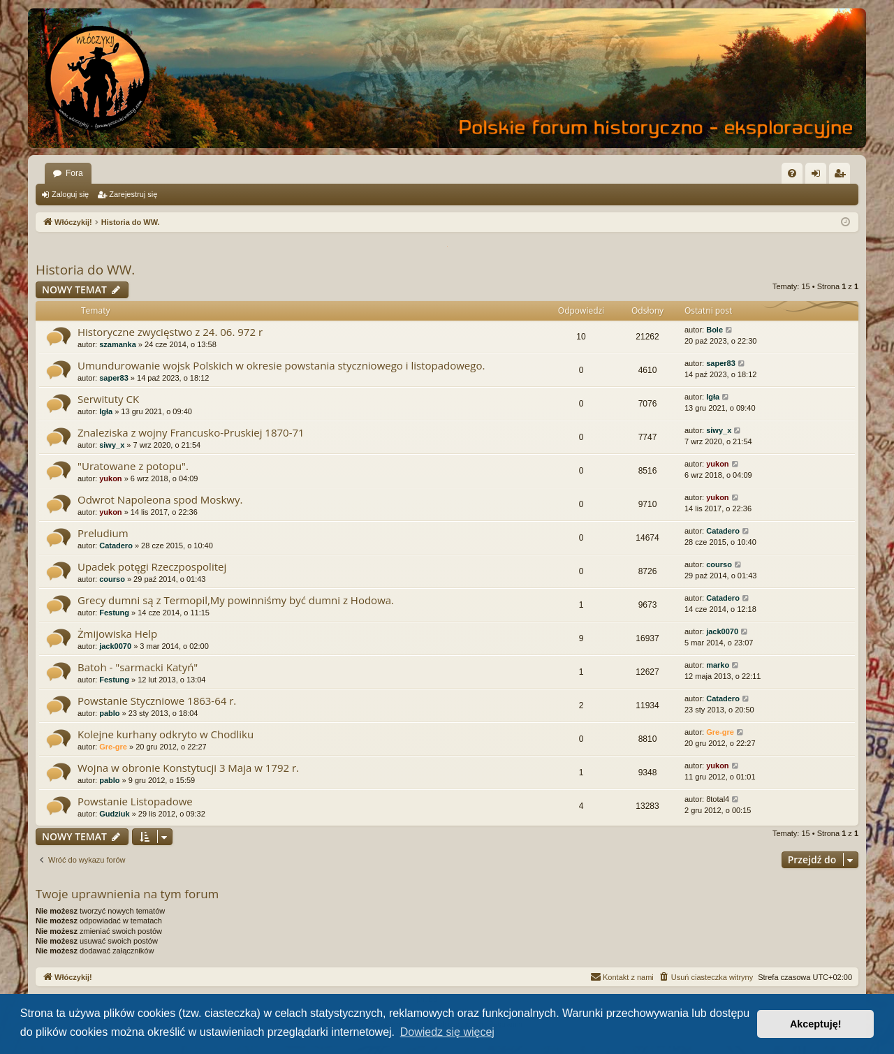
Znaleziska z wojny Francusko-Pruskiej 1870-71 (191, 432)
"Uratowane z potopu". (133, 466)
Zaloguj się (70, 194)
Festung (114, 612)
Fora (74, 173)
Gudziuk (114, 814)
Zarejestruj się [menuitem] (842, 176)
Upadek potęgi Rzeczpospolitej (152, 566)
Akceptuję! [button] (816, 1024)
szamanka (117, 344)
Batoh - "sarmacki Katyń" (138, 667)
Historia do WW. (85, 270)
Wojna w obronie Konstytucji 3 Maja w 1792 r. (188, 768)
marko (717, 665)
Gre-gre (113, 746)
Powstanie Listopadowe (135, 801)
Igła (105, 411)
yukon (110, 478)
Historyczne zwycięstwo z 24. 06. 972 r (170, 332)
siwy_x (111, 445)
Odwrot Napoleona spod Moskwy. (160, 499)
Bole (714, 329)
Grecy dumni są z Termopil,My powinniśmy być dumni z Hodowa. (236, 600)
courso (112, 579)
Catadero (116, 545)
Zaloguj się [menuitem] (819, 176)
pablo (109, 713)
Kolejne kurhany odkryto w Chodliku (166, 734)
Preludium (103, 533)
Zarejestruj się (133, 194)
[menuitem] (792, 173)
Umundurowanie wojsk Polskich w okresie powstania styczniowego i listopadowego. (281, 365)
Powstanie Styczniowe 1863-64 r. (157, 701)
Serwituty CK (108, 399)
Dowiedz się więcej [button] (447, 1032)
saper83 (114, 378)
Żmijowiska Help (117, 634)
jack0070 (115, 646)
